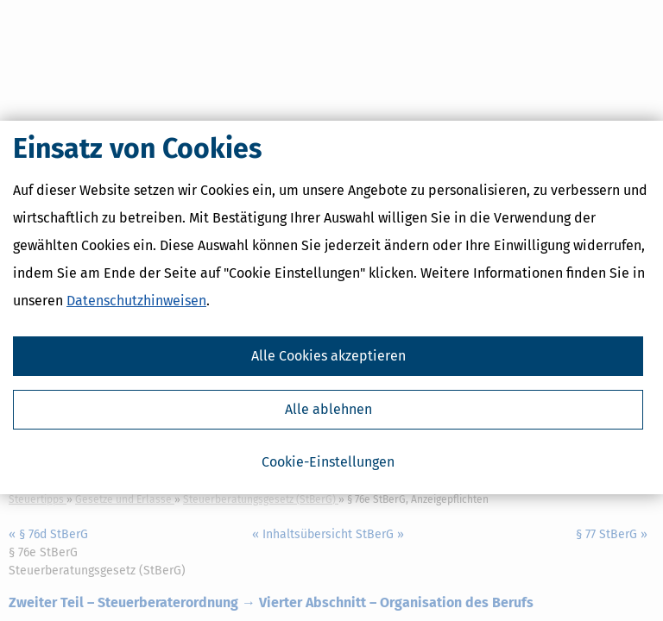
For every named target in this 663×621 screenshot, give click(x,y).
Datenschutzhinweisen (136, 304)
